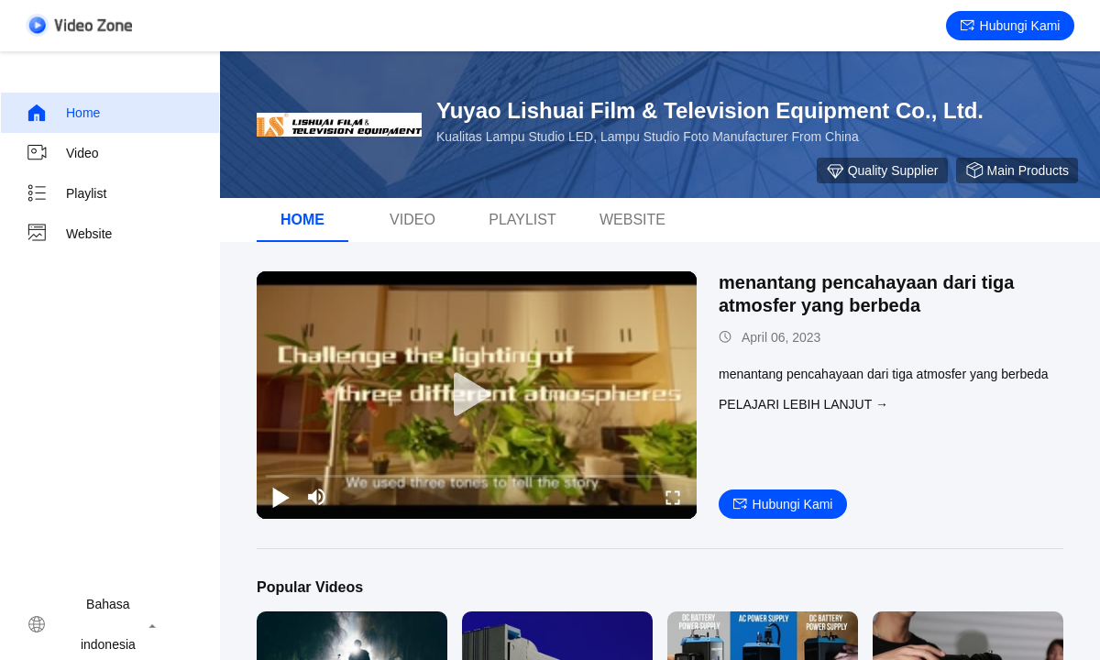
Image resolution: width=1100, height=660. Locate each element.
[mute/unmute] (317, 497)
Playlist (66, 193)
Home (63, 113)
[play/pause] (280, 497)
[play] (477, 395)
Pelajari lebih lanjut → (803, 404)
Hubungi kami (1011, 25)
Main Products (1017, 170)
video (62, 153)
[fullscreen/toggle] (672, 497)
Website (69, 234)
